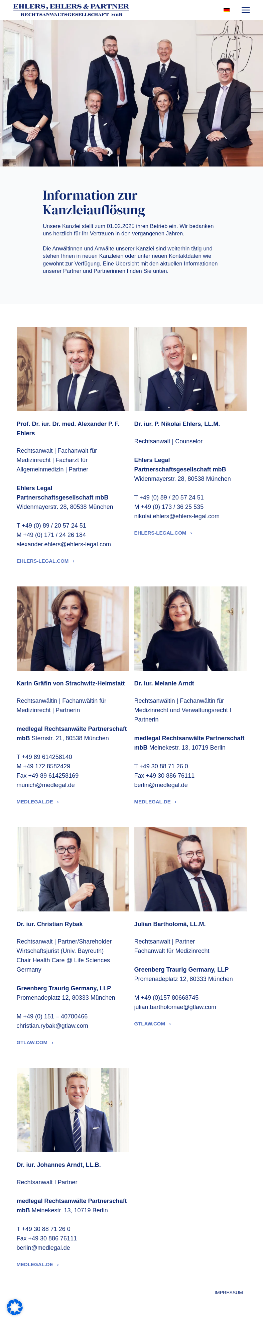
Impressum (229, 1292)
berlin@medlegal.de (161, 785)
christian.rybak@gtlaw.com (52, 1025)
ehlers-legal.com (43, 561)
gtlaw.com (33, 1042)
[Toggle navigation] (246, 10)
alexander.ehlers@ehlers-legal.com (64, 544)
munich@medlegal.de (46, 785)
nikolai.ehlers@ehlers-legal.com (177, 516)
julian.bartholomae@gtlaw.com (175, 1007)
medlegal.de (35, 801)
